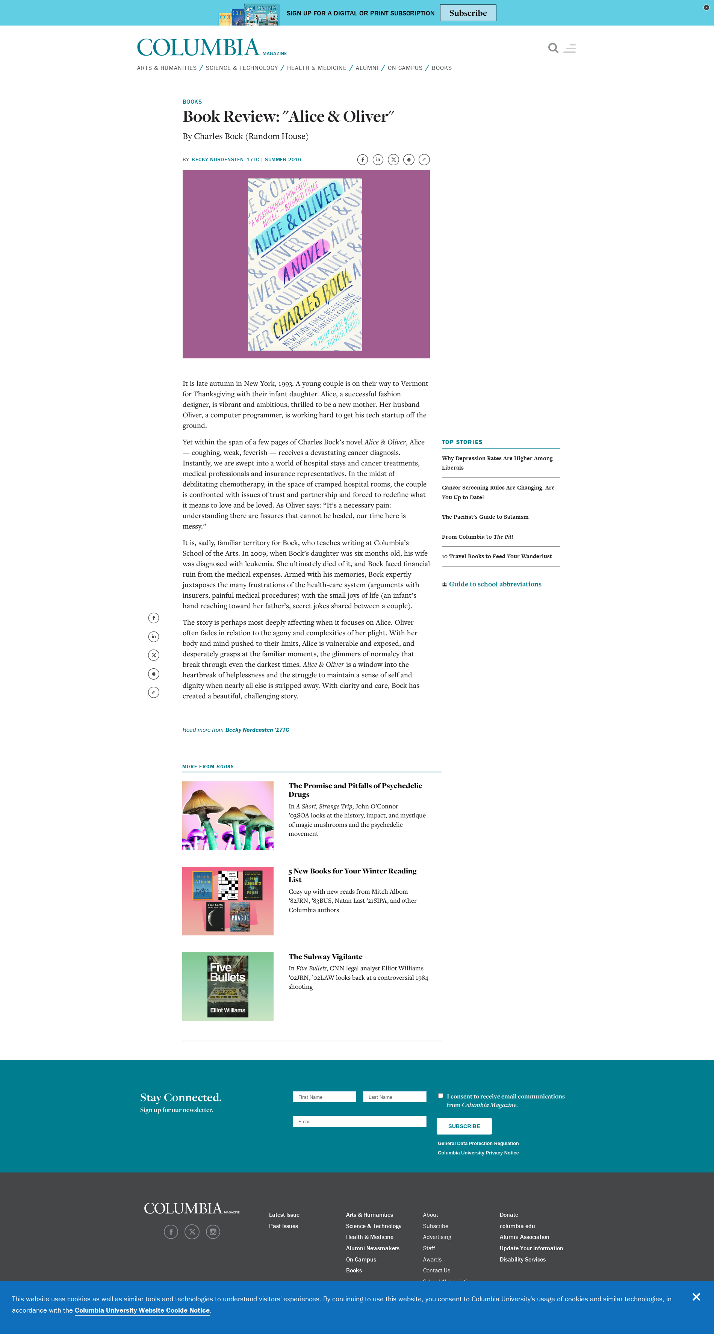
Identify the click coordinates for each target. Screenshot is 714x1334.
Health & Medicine (317, 67)
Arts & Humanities (167, 67)
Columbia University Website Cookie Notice (142, 1309)
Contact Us (436, 1270)
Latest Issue (284, 1214)
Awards (432, 1259)
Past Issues (283, 1226)
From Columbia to (477, 537)
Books (442, 67)
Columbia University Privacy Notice (478, 1153)
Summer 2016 (283, 159)
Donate (509, 1214)
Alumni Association (524, 1236)
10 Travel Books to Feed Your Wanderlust (497, 556)
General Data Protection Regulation (478, 1143)
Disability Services (523, 1259)
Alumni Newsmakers (372, 1248)
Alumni (367, 67)
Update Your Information (531, 1248)
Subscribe (435, 1226)
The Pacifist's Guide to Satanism (485, 517)
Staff (429, 1248)
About (430, 1214)
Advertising (437, 1236)
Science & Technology (242, 67)
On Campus (405, 67)
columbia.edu (517, 1226)
